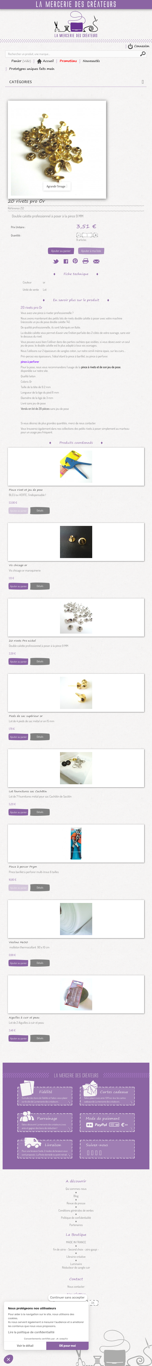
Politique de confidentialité (76, 1218)
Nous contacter (76, 1286)
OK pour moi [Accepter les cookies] (67, 1346)
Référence (14, 208)
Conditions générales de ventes (76, 1210)
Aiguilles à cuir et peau (24, 1017)
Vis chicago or (18, 565)
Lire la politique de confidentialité (31, 1332)
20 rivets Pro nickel (22, 640)
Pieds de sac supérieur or (26, 716)
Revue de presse (76, 1203)
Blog (76, 1196)
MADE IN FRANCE (76, 1242)
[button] (8, 1359)
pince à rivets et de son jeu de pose (100, 367)
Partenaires (76, 1225)
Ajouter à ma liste (91, 251)
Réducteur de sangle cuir (76, 1267)
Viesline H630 (18, 942)
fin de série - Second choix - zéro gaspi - (76, 1249)
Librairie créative (76, 1257)
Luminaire (76, 1264)
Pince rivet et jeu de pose (26, 490)
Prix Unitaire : (18, 227)
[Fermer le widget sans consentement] (67, 1297)
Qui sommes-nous (76, 1189)
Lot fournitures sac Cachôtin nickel (28, 791)
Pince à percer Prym (23, 866)
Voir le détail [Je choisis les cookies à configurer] (25, 1346)
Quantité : (16, 235)
